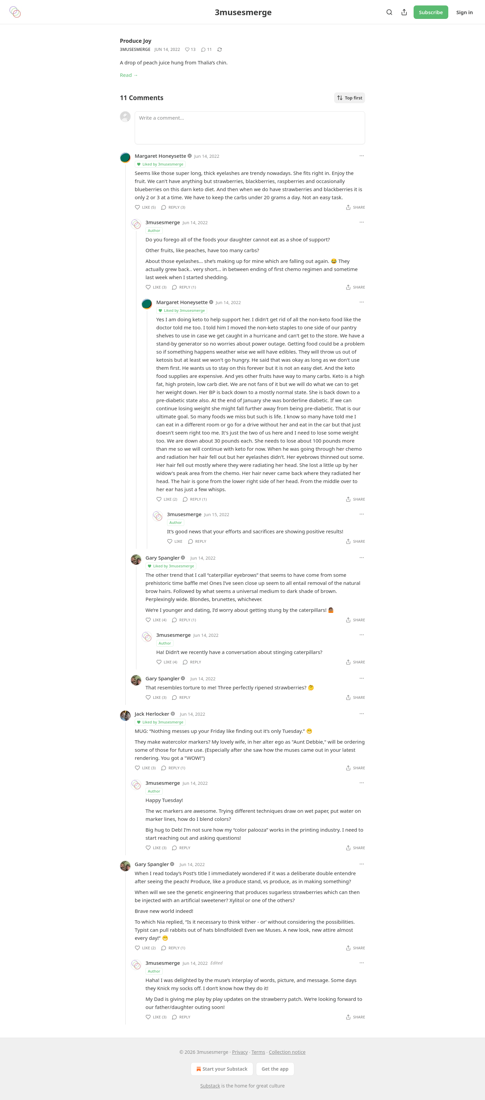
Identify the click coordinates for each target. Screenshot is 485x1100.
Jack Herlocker (152, 713)
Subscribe (431, 12)
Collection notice (287, 1052)
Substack (210, 1085)
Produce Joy (135, 40)
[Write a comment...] (250, 128)
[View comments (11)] (206, 50)
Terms (258, 1052)
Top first (349, 98)
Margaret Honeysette (160, 155)
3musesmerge (135, 49)
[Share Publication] (404, 12)
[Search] (389, 12)
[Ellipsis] (361, 155)
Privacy (240, 1052)
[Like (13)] (190, 50)
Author (154, 230)
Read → (129, 74)
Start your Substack (221, 1069)
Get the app (275, 1069)
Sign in (464, 12)
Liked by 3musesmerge (159, 164)
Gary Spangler (163, 557)
